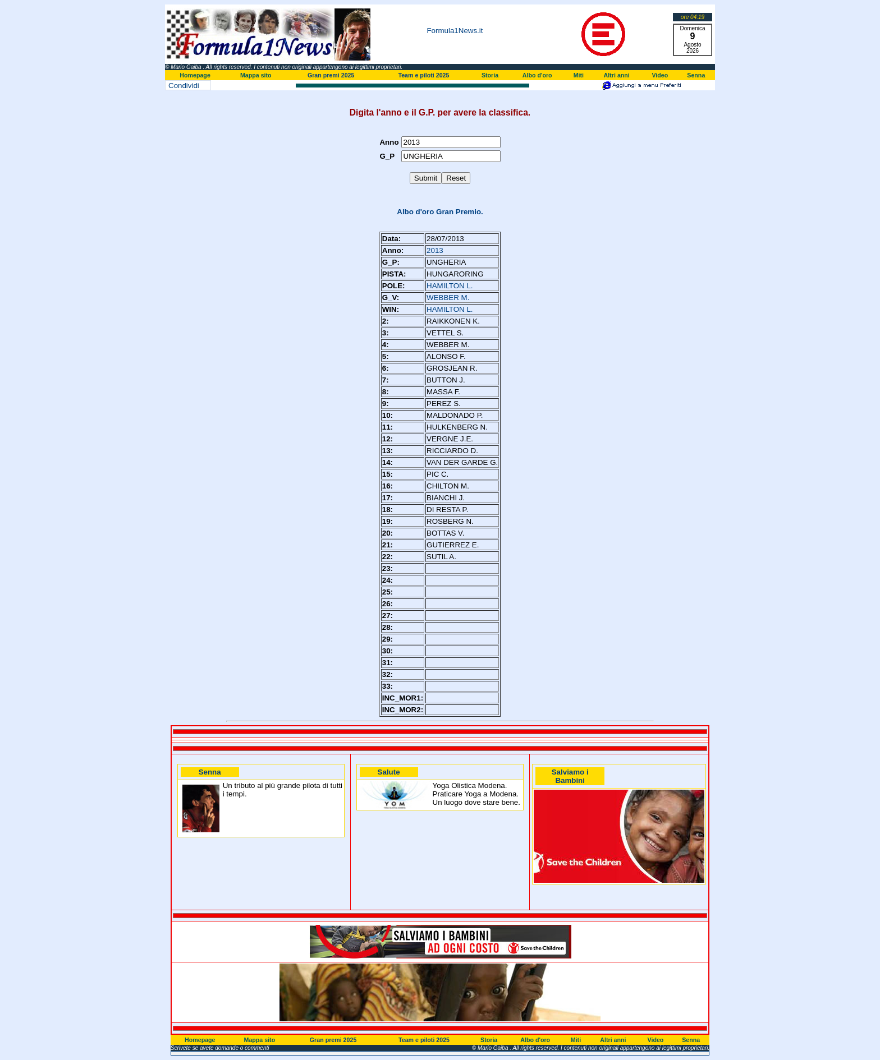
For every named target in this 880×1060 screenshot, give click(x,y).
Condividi (183, 85)
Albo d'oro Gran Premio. (440, 212)
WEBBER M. (448, 297)
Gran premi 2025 (331, 75)
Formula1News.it (455, 30)
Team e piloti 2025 (423, 75)
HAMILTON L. (450, 286)
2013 (435, 250)
